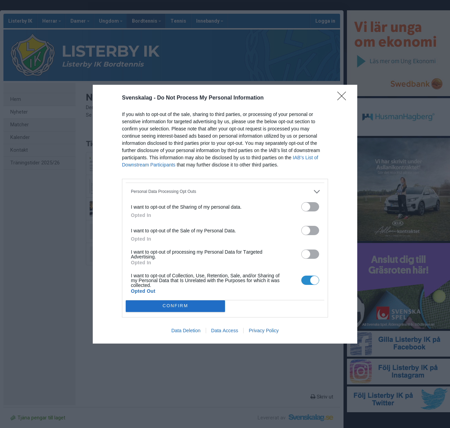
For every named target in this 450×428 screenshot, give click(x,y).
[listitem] (225, 191)
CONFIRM (175, 306)
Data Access (224, 330)
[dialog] (225, 214)
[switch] (310, 206)
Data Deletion (186, 330)
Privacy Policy (264, 330)
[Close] (343, 98)
